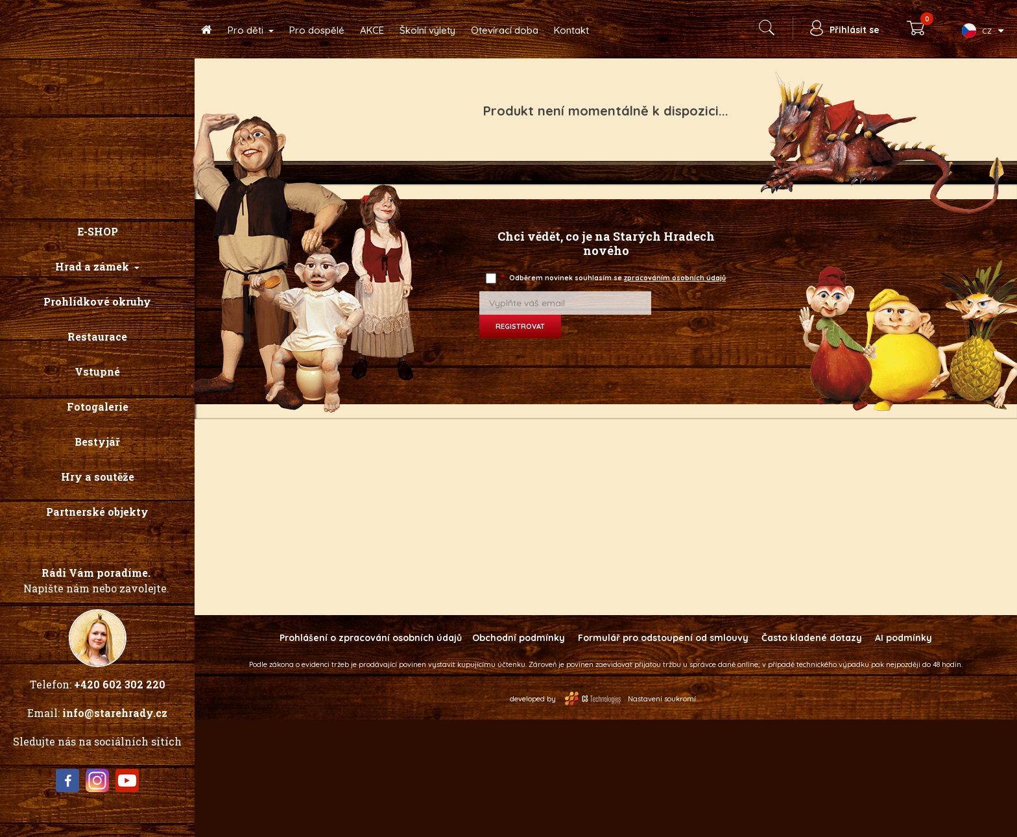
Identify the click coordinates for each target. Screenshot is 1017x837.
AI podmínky (903, 637)
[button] (97, 266)
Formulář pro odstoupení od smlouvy (663, 637)
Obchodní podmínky (518, 637)
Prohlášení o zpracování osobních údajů (371, 637)
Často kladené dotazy (811, 637)
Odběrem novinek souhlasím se (614, 278)
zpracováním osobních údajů (675, 277)
